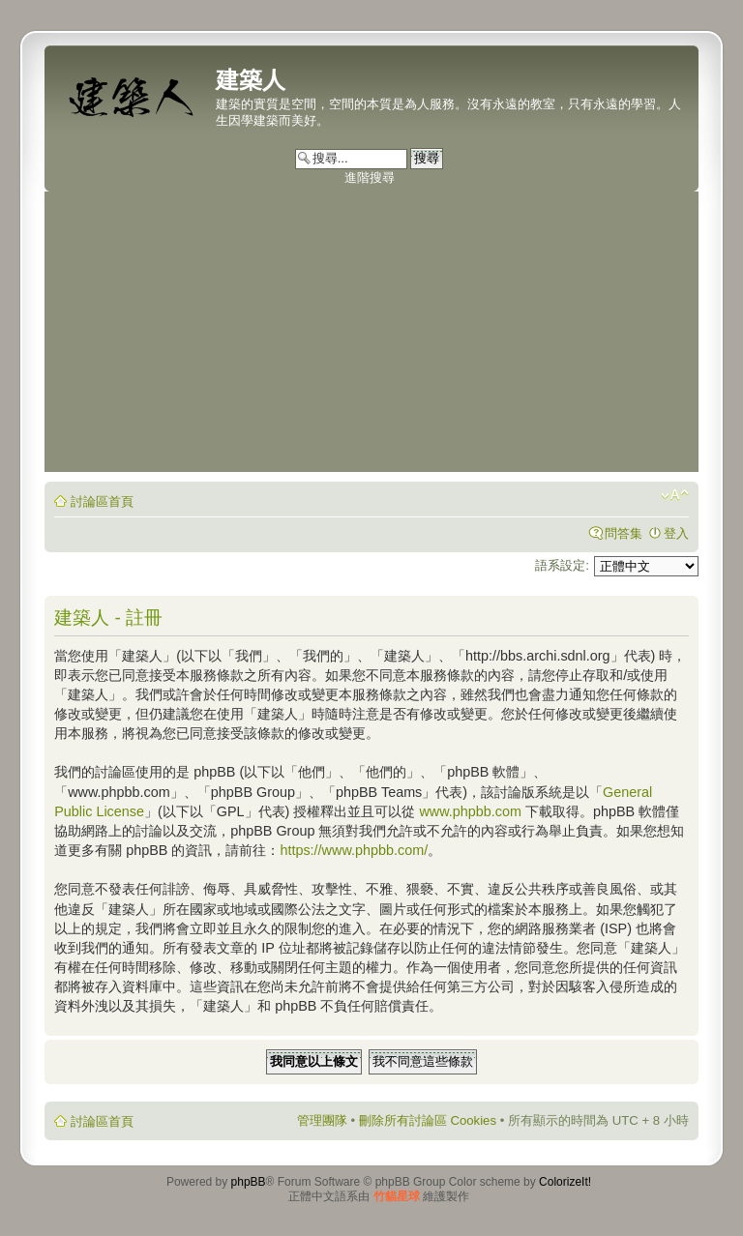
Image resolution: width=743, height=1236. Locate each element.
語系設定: (562, 565)
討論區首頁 (102, 501)
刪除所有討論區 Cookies (427, 1120)
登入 (676, 533)
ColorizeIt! (565, 1182)
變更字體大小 (675, 495)
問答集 (623, 533)
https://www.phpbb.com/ (354, 850)
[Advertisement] (371, 336)
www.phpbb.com (470, 811)
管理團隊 (322, 1120)
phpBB (248, 1182)
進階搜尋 (369, 177)
